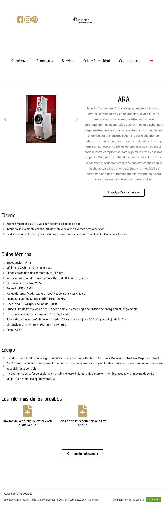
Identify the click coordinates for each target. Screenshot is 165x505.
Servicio (68, 60)
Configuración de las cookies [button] (128, 499)
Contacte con (129, 60)
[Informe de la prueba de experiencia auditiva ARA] (28, 411)
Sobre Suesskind (96, 60)
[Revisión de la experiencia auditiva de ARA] (82, 411)
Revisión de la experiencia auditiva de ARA (82, 423)
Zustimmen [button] (153, 499)
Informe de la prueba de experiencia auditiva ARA (27, 423)
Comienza (19, 60)
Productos (44, 60)
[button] (5, 119)
